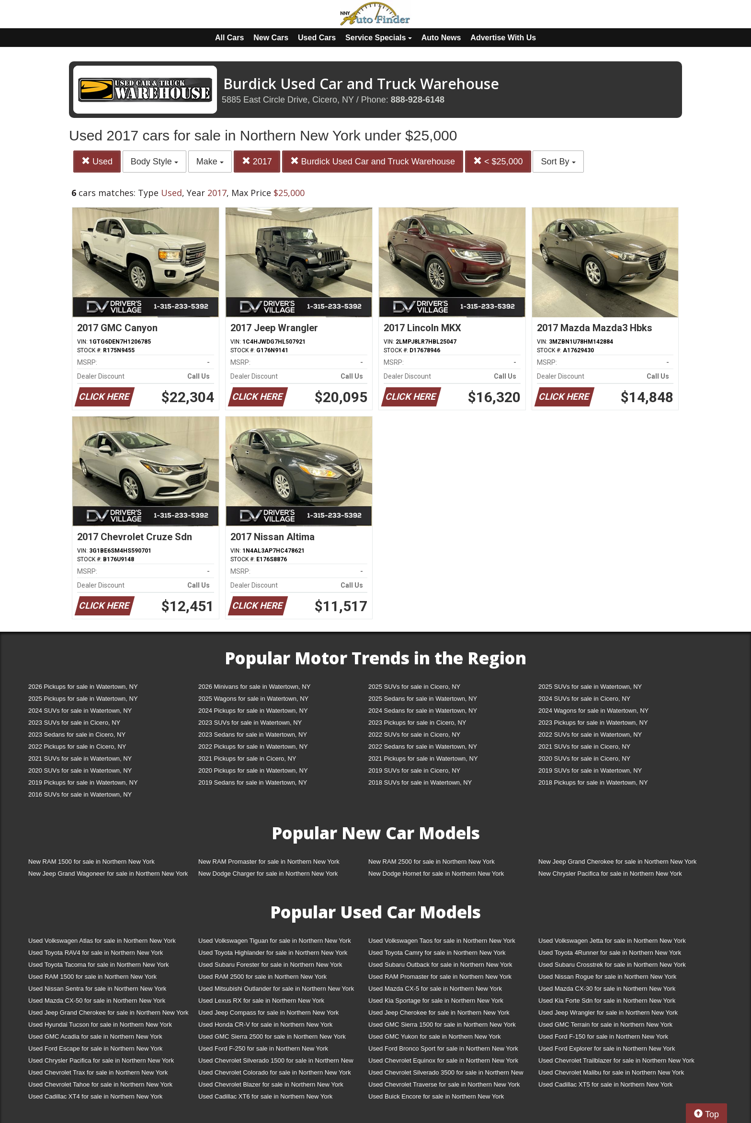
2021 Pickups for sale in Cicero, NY (247, 758)
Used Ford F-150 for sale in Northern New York (603, 1036)
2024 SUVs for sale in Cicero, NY (584, 698)
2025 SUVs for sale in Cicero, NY (414, 686)
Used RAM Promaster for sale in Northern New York (440, 976)
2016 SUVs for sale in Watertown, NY (80, 794)
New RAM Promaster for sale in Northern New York (269, 861)
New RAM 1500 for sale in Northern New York (91, 861)
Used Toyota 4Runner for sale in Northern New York (609, 952)
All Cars (229, 38)
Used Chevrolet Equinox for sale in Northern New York (443, 1060)
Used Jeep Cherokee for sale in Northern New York (439, 1012)
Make (210, 161)
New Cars (270, 38)
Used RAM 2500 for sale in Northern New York (262, 976)
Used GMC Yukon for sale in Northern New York (434, 1036)
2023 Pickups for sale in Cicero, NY (417, 722)
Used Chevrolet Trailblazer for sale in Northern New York (616, 1060)
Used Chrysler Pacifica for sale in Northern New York (101, 1060)
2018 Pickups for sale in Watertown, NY (593, 782)
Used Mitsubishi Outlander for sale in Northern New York (276, 988)
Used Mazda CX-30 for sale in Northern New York (606, 988)
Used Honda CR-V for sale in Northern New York (265, 1024)
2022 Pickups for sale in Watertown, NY (253, 746)
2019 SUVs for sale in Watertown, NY (590, 770)
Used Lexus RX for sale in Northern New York (261, 1000)
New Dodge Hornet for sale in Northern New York (436, 873)
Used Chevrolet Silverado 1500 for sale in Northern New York (275, 1062)
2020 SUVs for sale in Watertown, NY (80, 770)
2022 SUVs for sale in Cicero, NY (414, 734)
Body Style (154, 161)
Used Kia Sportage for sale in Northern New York (435, 1000)
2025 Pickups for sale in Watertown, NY (83, 698)
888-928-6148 (417, 99)
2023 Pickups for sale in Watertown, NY (593, 722)
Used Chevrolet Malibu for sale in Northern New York (611, 1072)
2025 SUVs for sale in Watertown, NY (590, 686)
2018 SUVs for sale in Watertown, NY (420, 782)
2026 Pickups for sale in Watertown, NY (83, 686)
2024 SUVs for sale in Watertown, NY (80, 710)
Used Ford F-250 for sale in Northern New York (263, 1048)
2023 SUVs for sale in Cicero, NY (74, 722)
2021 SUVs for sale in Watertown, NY (80, 758)
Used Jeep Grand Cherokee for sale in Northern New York (108, 1012)
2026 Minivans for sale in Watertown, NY (254, 686)
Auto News (441, 38)
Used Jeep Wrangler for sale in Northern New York (608, 1012)
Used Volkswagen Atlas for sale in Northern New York (102, 940)
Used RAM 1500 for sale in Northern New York (92, 976)
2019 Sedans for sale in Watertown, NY (252, 782)
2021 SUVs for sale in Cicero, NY (584, 746)
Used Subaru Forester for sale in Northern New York (270, 964)
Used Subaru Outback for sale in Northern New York (440, 964)
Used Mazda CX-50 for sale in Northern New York (96, 1000)
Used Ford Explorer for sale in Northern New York (606, 1048)
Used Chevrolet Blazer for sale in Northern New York (270, 1084)
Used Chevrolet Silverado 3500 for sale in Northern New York (445, 1074)
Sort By (558, 161)
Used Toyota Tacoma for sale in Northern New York (98, 964)
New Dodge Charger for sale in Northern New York (268, 873)
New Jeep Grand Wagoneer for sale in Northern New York (108, 873)
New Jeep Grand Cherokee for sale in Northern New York (617, 861)
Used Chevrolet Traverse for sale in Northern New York (444, 1084)
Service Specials (378, 38)
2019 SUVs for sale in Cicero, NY (414, 770)
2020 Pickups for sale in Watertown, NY (253, 770)
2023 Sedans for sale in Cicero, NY (76, 734)
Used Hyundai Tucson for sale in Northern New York (100, 1024)
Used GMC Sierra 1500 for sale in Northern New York (442, 1024)
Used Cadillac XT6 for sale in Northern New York (265, 1096)
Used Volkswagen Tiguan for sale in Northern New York (274, 940)
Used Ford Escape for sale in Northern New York (95, 1048)
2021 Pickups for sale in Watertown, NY (423, 758)
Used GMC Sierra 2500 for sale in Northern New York (272, 1036)
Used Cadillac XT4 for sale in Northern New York (95, 1096)
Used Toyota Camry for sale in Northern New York (437, 952)
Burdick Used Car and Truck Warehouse (372, 161)
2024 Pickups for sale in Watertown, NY (253, 710)
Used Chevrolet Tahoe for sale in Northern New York (100, 1084)
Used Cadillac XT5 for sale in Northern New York (605, 1084)
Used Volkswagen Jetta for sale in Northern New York (612, 940)
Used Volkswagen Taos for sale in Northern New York (441, 940)
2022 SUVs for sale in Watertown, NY (590, 734)
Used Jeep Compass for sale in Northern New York (268, 1012)
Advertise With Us (503, 38)
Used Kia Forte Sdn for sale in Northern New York (606, 1000)
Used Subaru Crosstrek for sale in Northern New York (612, 964)
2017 (257, 161)
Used (97, 161)
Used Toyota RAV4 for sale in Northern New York (95, 952)
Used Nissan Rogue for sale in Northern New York (607, 976)
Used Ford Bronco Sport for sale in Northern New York (443, 1048)
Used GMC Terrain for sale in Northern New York (605, 1024)
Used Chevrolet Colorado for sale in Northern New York (274, 1072)
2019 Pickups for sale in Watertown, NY (83, 782)
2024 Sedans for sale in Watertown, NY (422, 710)
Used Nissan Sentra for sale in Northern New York (97, 988)
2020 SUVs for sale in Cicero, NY (584, 758)
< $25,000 (498, 161)
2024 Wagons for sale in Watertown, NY (593, 710)
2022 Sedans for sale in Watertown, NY (422, 746)
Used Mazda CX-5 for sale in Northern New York (435, 988)
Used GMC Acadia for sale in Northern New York (95, 1036)
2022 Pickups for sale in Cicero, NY (77, 746)
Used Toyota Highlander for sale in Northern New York (272, 952)
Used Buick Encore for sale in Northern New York (436, 1096)
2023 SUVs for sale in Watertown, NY (250, 722)
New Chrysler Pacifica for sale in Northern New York (610, 873)
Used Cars (317, 38)
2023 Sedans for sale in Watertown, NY (252, 734)
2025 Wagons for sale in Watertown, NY (253, 698)
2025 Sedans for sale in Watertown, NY (422, 698)
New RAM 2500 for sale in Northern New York (431, 861)
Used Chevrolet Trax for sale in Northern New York (98, 1072)
